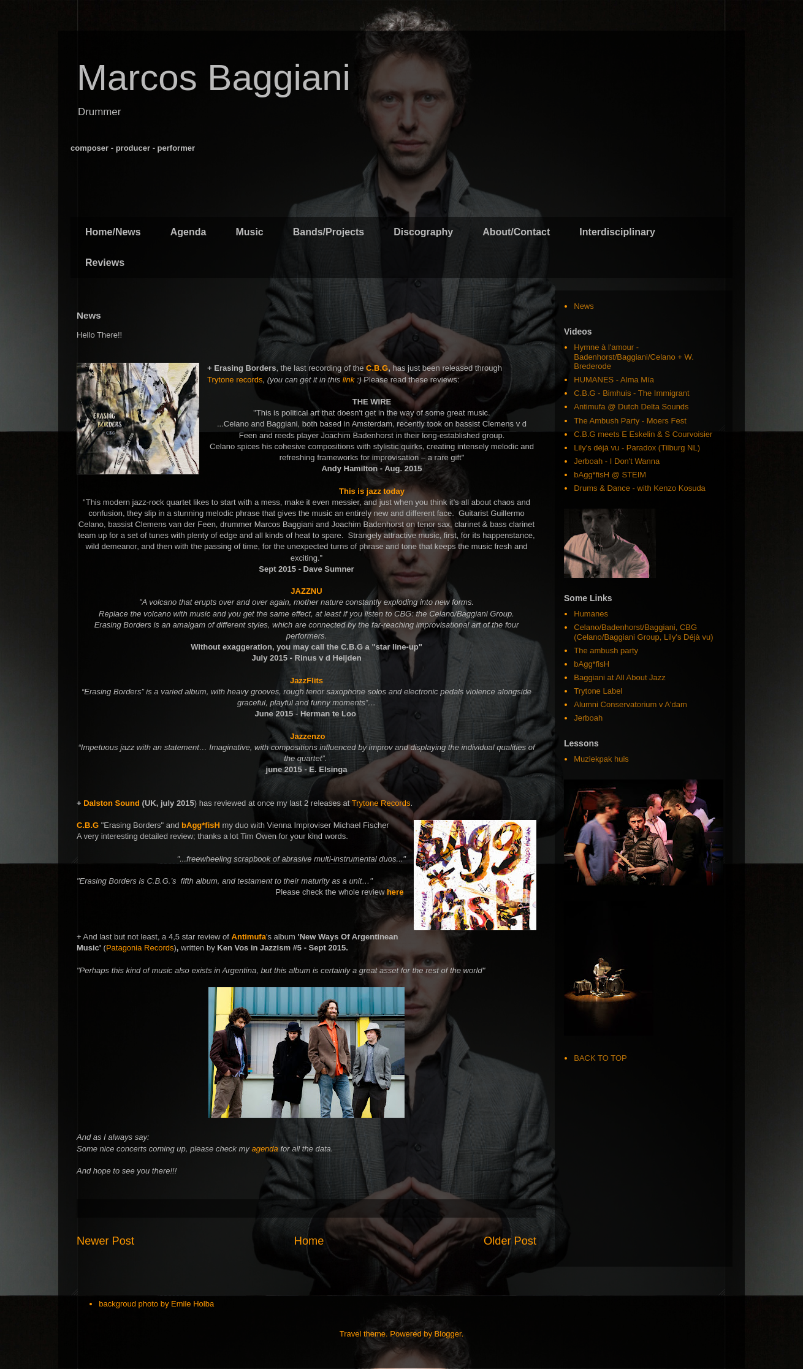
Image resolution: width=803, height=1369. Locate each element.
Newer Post (105, 1241)
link (349, 379)
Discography (423, 232)
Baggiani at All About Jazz (620, 677)
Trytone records (235, 379)
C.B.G (377, 368)
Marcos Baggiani (214, 77)
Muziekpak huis (601, 759)
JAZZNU (306, 591)
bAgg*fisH (200, 825)
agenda (264, 1148)
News (584, 306)
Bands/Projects (328, 232)
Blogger (448, 1333)
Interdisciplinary (617, 232)
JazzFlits (306, 680)
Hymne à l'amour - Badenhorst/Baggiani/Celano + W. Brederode (634, 357)
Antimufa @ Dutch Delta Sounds (631, 406)
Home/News (113, 232)
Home (309, 1241)
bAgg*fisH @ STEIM (610, 474)
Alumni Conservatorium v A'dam (630, 704)
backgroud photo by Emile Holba (156, 1303)
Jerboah (588, 717)
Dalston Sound (111, 803)
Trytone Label (598, 691)
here (395, 892)
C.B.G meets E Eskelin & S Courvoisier (643, 434)
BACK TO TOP (600, 1058)
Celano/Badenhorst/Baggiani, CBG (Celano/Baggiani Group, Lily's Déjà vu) (643, 632)
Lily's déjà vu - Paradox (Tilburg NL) (637, 447)
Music (249, 232)
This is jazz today (372, 491)
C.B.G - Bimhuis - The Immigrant (631, 393)
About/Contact (516, 232)
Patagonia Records (140, 947)
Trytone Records (381, 803)
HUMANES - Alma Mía (614, 379)
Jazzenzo (307, 736)
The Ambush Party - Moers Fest (630, 420)
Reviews (104, 262)
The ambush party (606, 650)
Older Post (510, 1241)
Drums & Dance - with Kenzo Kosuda (640, 488)
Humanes (591, 613)
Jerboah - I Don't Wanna (617, 461)
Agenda (188, 232)
